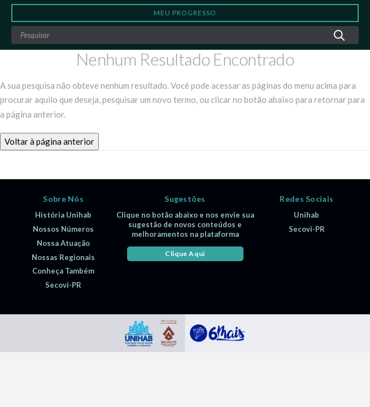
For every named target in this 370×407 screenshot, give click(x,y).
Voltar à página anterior (49, 141)
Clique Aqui (185, 253)
